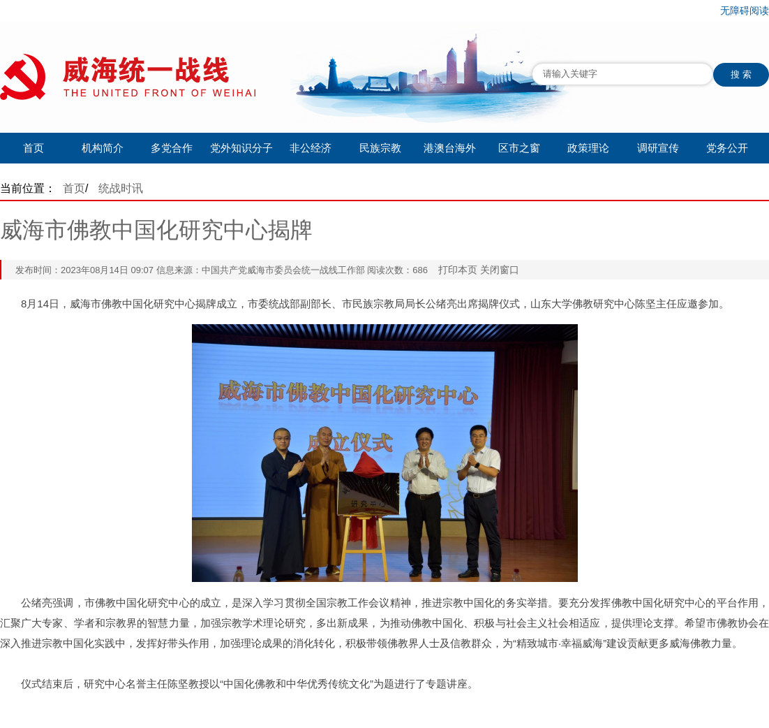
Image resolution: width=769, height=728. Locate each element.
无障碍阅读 (744, 10)
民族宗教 (380, 148)
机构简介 (103, 148)
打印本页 (457, 269)
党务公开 (727, 148)
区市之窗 (519, 148)
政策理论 (588, 148)
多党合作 (172, 148)
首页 (33, 148)
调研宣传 (658, 148)
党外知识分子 (241, 148)
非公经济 (310, 148)
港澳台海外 (450, 148)
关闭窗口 (499, 269)
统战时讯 (120, 188)
